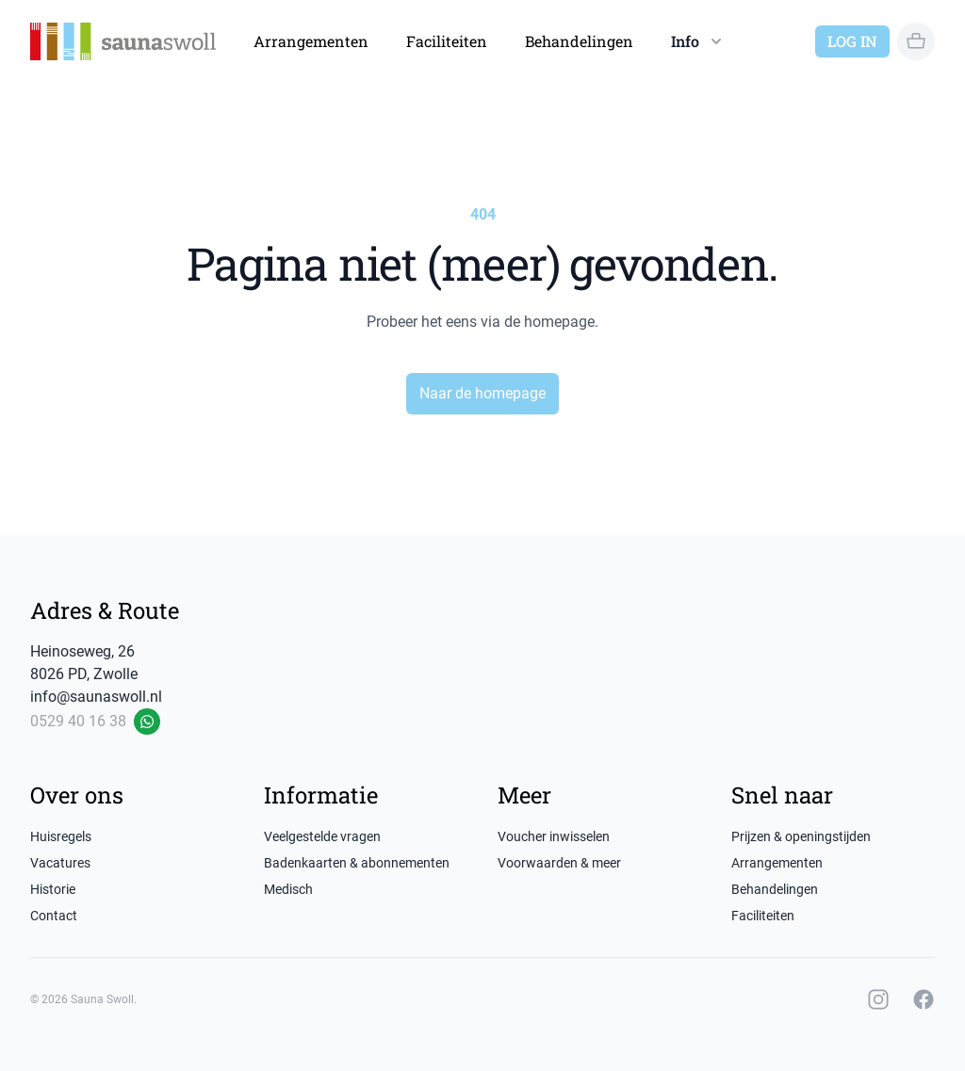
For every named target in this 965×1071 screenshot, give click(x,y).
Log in (852, 41)
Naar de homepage (482, 393)
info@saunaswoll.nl (96, 697)
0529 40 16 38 (78, 721)
